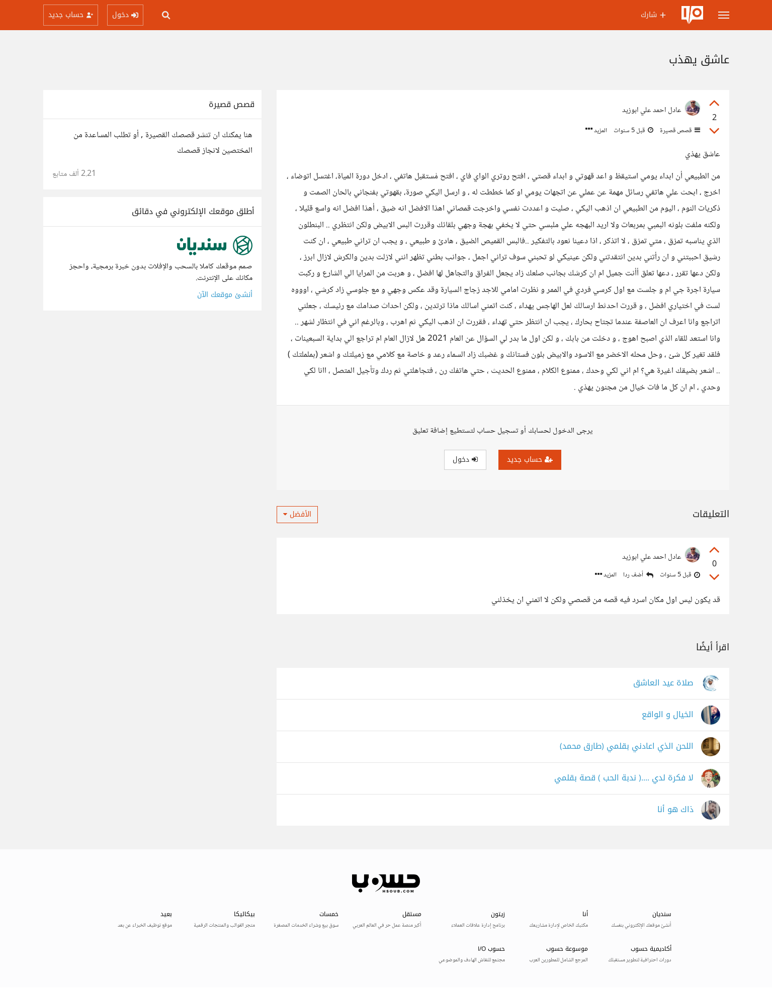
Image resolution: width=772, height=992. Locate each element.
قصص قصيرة (679, 130)
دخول (465, 459)
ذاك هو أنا (675, 810)
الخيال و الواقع (668, 715)
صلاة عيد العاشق (663, 683)
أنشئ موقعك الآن (224, 295)
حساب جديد (530, 459)
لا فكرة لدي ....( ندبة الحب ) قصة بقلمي (624, 778)
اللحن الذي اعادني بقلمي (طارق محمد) (627, 746)
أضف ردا (638, 575)
